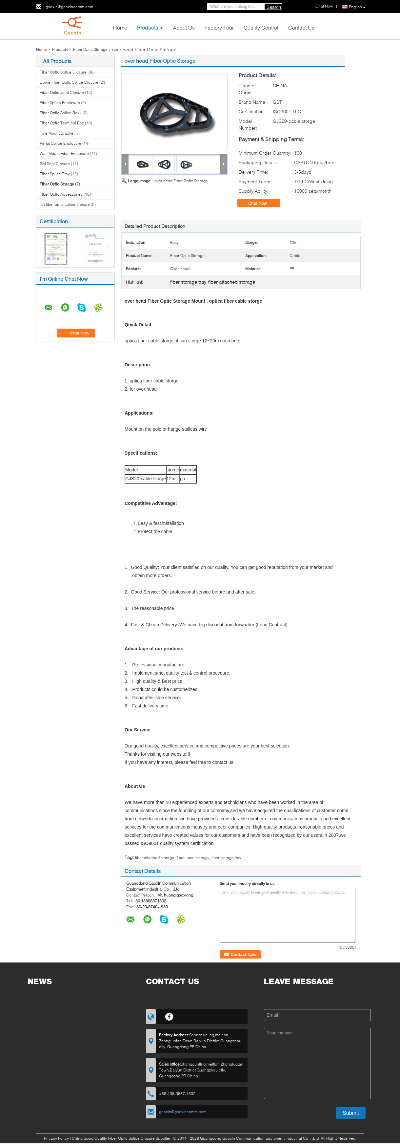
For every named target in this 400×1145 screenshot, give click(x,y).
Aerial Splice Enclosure (60, 143)
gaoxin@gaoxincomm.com (69, 6)
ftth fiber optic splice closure (65, 204)
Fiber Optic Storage (90, 49)
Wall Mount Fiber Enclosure (64, 153)
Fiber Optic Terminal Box (62, 122)
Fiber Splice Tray (55, 173)
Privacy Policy (56, 1138)
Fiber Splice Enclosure (60, 102)
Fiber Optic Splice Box (59, 112)
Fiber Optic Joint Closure (62, 92)
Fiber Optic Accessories (61, 194)
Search (274, 7)
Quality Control (261, 27)
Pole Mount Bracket (57, 133)
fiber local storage (193, 857)
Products (147, 27)
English (357, 7)
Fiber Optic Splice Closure (63, 72)
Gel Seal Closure (55, 163)
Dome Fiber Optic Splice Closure (69, 82)
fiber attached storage (154, 857)
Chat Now (262, 203)
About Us (184, 27)
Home (120, 27)
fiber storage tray (226, 857)
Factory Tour (219, 27)
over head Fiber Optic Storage (181, 180)
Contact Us (301, 27)
